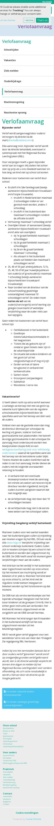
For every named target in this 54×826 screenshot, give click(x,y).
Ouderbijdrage (12, 81)
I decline (28, 20)
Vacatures (7, 799)
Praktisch (8, 769)
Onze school (10, 725)
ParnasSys (7, 758)
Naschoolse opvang (15, 112)
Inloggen (47, 2)
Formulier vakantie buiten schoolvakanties (19, 693)
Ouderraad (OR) (9, 760)
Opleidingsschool (10, 741)
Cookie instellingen (27, 812)
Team (5, 733)
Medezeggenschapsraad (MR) (15, 763)
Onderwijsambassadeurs (13, 746)
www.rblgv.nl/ (14, 542)
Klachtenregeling (14, 102)
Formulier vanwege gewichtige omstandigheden (21, 703)
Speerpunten (8, 736)
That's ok (42, 20)
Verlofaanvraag (13, 91)
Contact (7, 793)
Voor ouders (10, 752)
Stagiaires (7, 801)
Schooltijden (11, 49)
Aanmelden (7, 796)
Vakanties (10, 60)
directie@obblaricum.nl (20, 140)
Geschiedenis (8, 728)
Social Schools (8, 755)
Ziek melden (11, 70)
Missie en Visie (9, 731)
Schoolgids (7, 738)
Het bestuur (8, 744)
